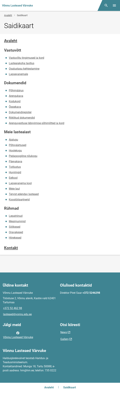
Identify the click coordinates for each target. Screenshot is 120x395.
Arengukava (16, 96)
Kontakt (11, 248)
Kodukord (14, 101)
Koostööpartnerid (19, 199)
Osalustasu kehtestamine (24, 68)
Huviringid (15, 172)
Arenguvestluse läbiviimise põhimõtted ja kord (36, 123)
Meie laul (14, 188)
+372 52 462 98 (12, 308)
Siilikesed (14, 226)
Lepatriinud (15, 215)
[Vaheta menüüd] (114, 5)
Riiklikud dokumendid (22, 117)
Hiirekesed (15, 237)
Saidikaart (69, 387)
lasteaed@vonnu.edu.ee (17, 314)
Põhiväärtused (17, 145)
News (63, 332)
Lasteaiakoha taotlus (21, 63)
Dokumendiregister (20, 112)
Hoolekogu (15, 150)
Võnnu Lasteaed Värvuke (18, 335)
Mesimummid (17, 221)
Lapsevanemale (18, 74)
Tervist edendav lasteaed (24, 194)
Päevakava (15, 161)
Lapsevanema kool (20, 183)
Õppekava (15, 106)
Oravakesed (16, 232)
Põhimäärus (16, 90)
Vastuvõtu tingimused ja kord (26, 57)
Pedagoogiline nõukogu (23, 156)
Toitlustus (15, 166)
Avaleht (8, 15)
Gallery (64, 339)
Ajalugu (13, 139)
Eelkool (13, 177)
